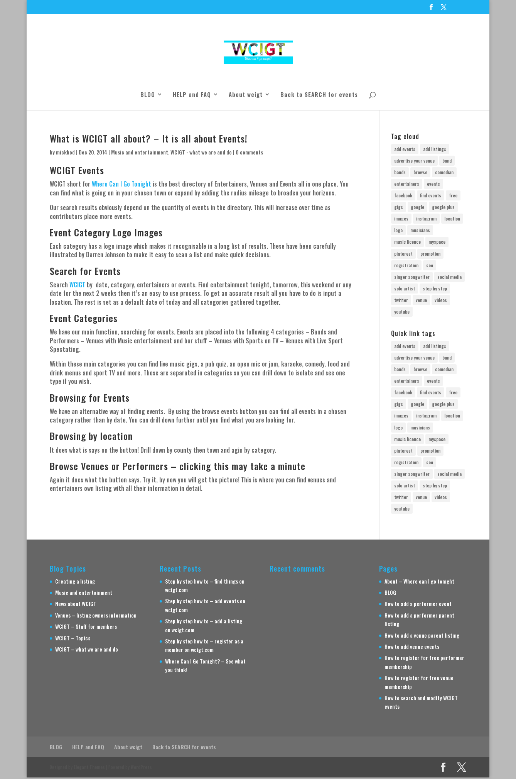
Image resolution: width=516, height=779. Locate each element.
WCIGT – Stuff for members (86, 628)
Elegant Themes (89, 769)
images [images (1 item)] (401, 219)
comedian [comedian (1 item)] (444, 172)
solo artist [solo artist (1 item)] (404, 290)
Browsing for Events (90, 397)
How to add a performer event (418, 605)
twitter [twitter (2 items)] (401, 301)
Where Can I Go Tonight (121, 183)
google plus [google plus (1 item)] (443, 207)
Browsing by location (91, 436)
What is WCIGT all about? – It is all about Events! (149, 138)
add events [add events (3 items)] (404, 149)
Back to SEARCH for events (319, 95)
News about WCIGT (75, 605)
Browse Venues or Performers (109, 466)
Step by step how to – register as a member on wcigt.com (204, 647)
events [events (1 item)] (433, 184)
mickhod (65, 152)
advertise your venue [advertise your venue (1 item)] (414, 160)
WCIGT (77, 284)
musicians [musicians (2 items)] (420, 231)
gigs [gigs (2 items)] (398, 207)
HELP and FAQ (192, 95)
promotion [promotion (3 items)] (430, 254)
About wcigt (246, 95)
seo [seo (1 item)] (429, 266)
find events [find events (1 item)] (430, 196)
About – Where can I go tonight (419, 583)
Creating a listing (75, 583)
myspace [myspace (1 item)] (436, 242)
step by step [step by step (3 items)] (435, 290)
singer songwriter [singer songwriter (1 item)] (412, 278)
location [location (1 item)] (452, 219)
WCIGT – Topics (72, 639)
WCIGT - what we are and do (201, 152)
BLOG (147, 95)
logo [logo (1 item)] (398, 231)
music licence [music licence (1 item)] (407, 242)
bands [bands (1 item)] (400, 172)
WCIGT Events (77, 170)
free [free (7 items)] (453, 196)
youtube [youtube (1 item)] (402, 313)
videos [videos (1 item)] (441, 301)
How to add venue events (411, 648)
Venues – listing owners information (96, 617)
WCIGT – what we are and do (86, 651)
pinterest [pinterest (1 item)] (403, 254)
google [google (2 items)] (417, 207)
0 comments (249, 152)
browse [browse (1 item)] (420, 172)
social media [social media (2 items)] (449, 278)
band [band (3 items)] (447, 160)
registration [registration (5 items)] (406, 266)
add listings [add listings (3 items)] (434, 149)
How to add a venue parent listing (421, 637)
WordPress (141, 769)
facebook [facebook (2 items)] (403, 196)
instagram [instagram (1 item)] (426, 219)
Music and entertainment (139, 152)
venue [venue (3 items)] (421, 301)
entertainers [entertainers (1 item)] (406, 184)
